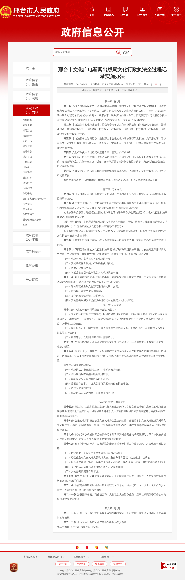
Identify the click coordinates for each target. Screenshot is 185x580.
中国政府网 (58, 547)
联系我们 (99, 564)
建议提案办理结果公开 (34, 198)
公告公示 (27, 141)
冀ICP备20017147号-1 (67, 574)
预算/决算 (28, 188)
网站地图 (81, 564)
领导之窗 (27, 125)
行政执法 (27, 167)
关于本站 (63, 564)
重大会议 (27, 157)
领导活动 (27, 130)
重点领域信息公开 (32, 219)
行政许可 (27, 172)
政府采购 (27, 193)
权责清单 (27, 136)
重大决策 (27, 209)
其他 (25, 225)
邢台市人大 (103, 547)
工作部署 (27, 162)
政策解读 (27, 183)
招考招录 (27, 204)
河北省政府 (81, 547)
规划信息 (27, 146)
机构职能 (27, 120)
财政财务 (27, 177)
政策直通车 (28, 214)
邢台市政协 (126, 547)
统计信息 (27, 151)
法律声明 (117, 564)
